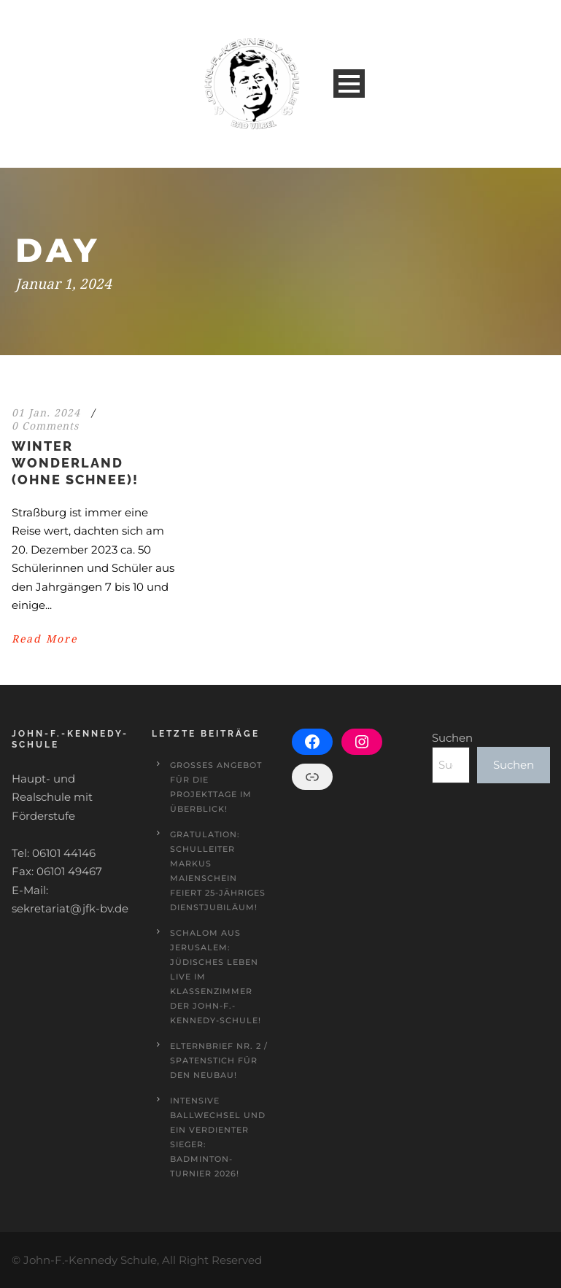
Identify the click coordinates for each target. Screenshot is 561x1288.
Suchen (452, 738)
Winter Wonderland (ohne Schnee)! (75, 463)
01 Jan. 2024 (46, 413)
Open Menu (349, 83)
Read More (44, 639)
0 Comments (45, 426)
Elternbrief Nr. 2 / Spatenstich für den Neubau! (219, 1060)
